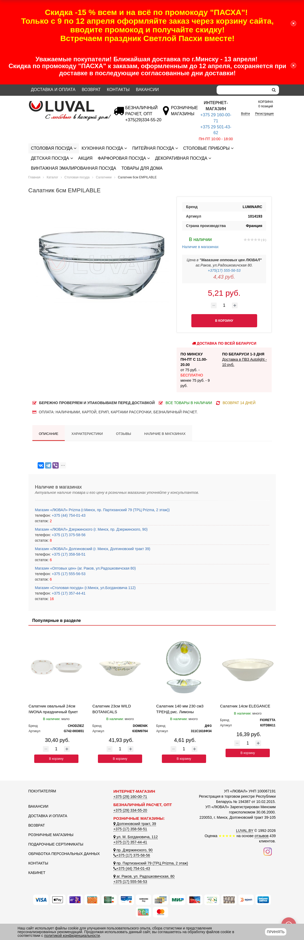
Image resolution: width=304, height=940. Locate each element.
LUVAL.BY (244, 830)
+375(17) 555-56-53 (224, 270)
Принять (276, 932)
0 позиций (265, 104)
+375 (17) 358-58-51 (68, 554)
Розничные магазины (50, 835)
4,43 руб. (224, 277)
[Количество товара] (224, 305)
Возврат (91, 89)
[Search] (243, 90)
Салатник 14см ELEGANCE (245, 706)
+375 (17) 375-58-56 (68, 535)
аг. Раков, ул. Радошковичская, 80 (144, 876)
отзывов (261, 836)
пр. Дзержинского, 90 (133, 850)
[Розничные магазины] (184, 114)
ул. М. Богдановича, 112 (135, 837)
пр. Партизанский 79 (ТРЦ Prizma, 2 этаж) (150, 863)
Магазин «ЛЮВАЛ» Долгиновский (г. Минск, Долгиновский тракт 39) (92, 549)
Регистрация (264, 113)
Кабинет (37, 873)
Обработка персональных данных (64, 854)
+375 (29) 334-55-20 (130, 810)
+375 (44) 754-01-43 (68, 515)
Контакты (118, 89)
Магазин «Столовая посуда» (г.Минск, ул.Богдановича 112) (85, 588)
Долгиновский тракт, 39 (134, 824)
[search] (274, 90)
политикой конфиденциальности (72, 935)
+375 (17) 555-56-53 (68, 574)
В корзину (56, 759)
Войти (245, 113)
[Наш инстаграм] (268, 851)
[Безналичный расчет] (143, 120)
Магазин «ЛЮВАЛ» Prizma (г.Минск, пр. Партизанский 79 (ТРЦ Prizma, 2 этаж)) (102, 510)
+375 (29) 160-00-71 (130, 797)
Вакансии (147, 89)
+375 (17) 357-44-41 (68, 593)
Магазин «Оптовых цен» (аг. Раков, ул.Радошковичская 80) (85, 568)
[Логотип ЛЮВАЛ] (67, 103)
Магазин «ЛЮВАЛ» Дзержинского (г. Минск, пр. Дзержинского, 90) (91, 529)
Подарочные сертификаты (55, 844)
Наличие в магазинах (200, 242)
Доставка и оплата (53, 89)
